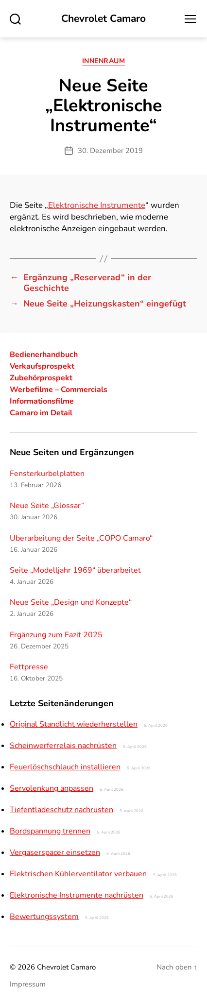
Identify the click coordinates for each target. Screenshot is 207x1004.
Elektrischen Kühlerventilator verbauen (78, 873)
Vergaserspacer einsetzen (55, 852)
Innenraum (103, 61)
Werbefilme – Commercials (58, 389)
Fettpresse (29, 667)
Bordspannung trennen (50, 831)
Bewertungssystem (44, 916)
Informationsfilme (42, 401)
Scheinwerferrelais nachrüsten (63, 745)
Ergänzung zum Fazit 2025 (56, 635)
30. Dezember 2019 (110, 150)
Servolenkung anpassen (51, 788)
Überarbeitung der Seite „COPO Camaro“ (81, 538)
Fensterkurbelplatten (47, 473)
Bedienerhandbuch (44, 354)
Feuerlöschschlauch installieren (65, 767)
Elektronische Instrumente (96, 205)
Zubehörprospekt (41, 378)
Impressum (28, 984)
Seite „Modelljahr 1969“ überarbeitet (75, 570)
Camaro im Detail (41, 413)
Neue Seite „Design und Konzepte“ (71, 602)
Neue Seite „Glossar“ (47, 505)
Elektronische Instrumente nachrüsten (76, 895)
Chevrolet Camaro (103, 19)
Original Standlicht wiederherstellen (74, 724)
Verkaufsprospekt (42, 366)
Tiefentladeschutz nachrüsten (61, 809)
